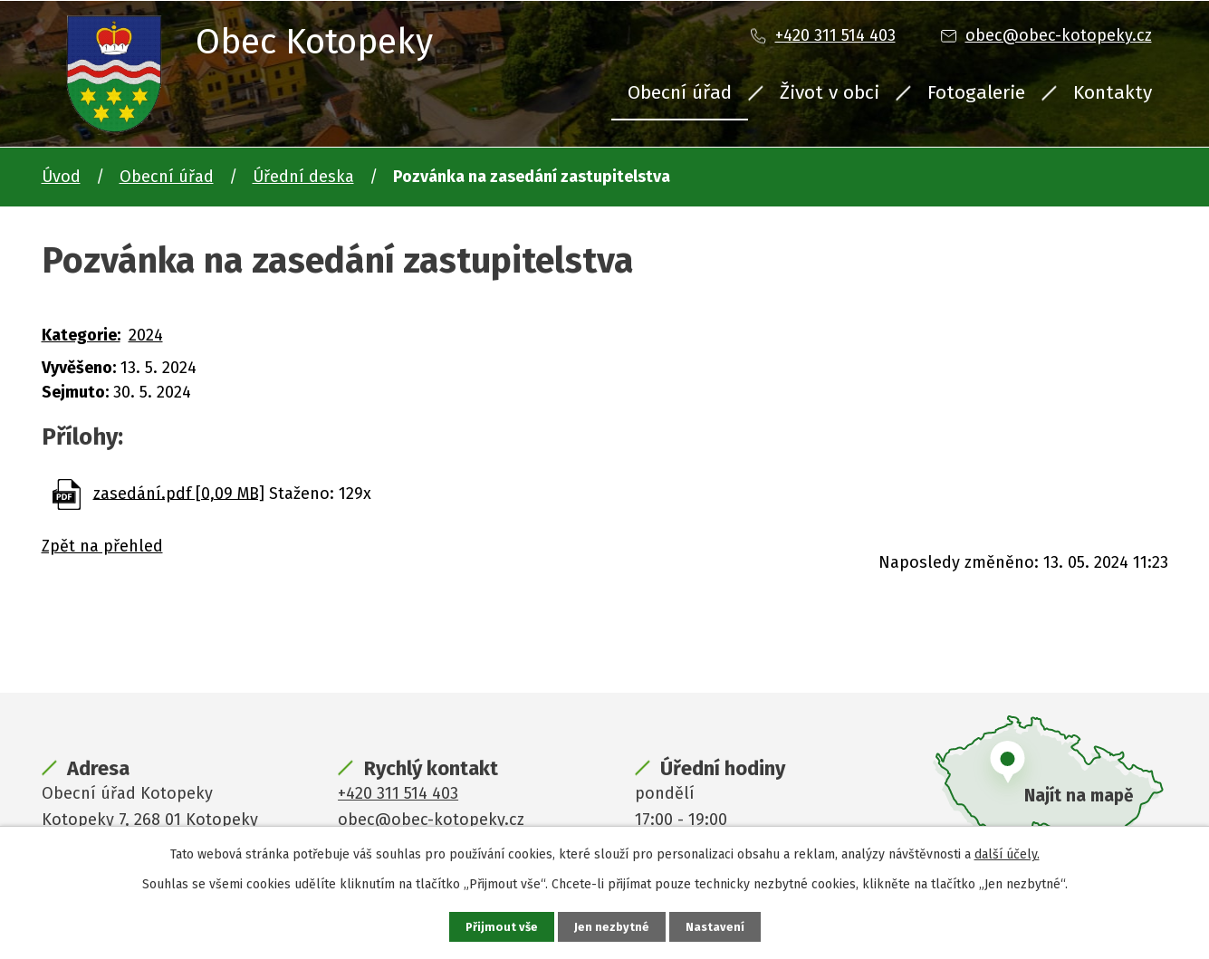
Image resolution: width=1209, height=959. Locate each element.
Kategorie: (81, 335)
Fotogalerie (976, 92)
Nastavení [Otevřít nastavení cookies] (717, 926)
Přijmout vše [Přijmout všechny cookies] (500, 926)
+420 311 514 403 (835, 35)
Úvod (61, 177)
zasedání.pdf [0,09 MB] (178, 493)
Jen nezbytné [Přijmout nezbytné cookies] (612, 926)
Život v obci (829, 92)
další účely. (1007, 852)
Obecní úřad (680, 92)
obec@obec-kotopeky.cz (1058, 35)
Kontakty (1112, 92)
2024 (146, 335)
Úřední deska (303, 177)
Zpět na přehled (102, 546)
